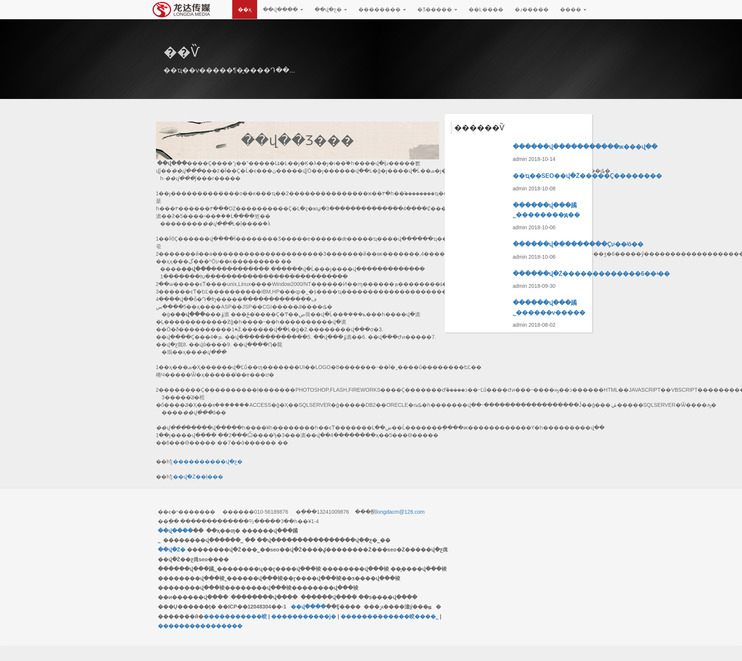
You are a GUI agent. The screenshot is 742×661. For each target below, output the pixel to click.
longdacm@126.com (400, 512)
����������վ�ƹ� (207, 462)
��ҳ (244, 9)
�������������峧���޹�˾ (389, 616)
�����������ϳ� (303, 616)
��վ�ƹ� (331, 9)
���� (573, 9)
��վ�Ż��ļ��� (198, 477)
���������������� (200, 626)
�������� (382, 9)
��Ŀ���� (486, 9)
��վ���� (283, 9)
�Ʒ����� (437, 9)
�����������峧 (235, 616)
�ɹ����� (532, 9)
